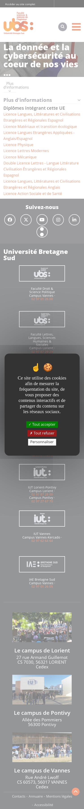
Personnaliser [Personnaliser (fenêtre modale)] (42, 442)
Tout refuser (42, 433)
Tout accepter (42, 424)
